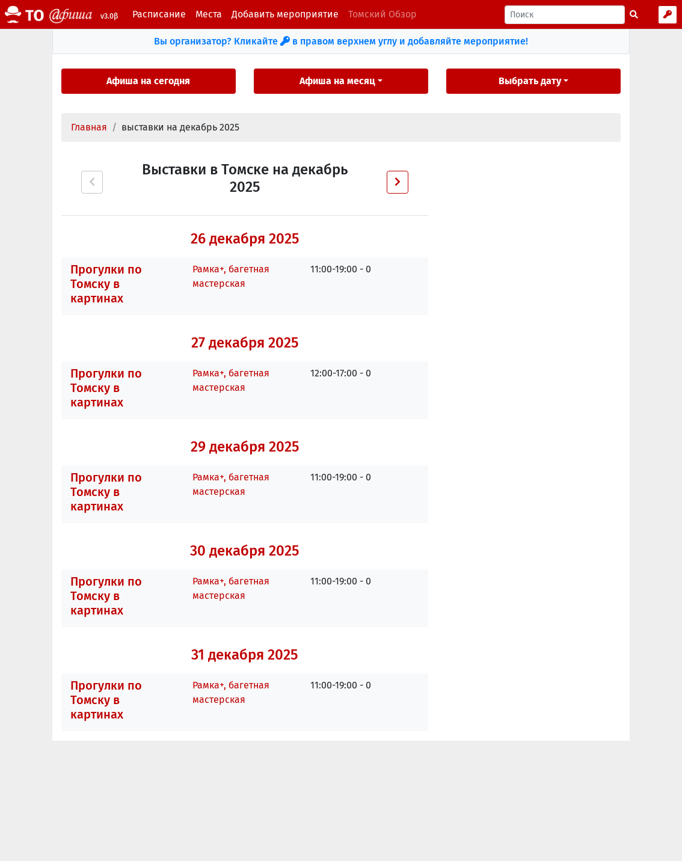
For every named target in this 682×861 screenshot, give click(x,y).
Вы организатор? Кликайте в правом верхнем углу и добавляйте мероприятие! (341, 41)
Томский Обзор (382, 14)
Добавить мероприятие (285, 14)
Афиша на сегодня (148, 81)
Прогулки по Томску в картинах (106, 283)
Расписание (159, 14)
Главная (89, 127)
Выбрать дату (530, 81)
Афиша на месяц (337, 81)
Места (208, 14)
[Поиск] (565, 14)
